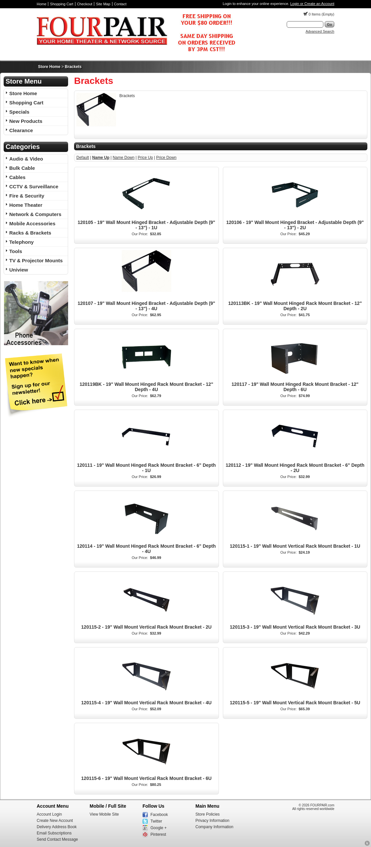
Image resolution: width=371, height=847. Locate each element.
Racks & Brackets (30, 233)
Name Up (100, 157)
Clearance (21, 130)
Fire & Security (26, 196)
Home (41, 4)
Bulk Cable (22, 168)
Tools (15, 251)
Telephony (21, 242)
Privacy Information (212, 820)
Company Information (214, 827)
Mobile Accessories (32, 223)
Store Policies (207, 814)
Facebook (159, 814)
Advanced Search (320, 31)
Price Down (166, 157)
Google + (158, 828)
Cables (17, 177)
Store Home (49, 66)
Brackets (73, 66)
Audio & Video (26, 159)
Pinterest (158, 834)
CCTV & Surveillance (33, 186)
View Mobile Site (104, 814)
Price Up (145, 157)
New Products (25, 121)
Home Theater (25, 205)
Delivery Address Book (57, 827)
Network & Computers (35, 214)
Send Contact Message (57, 839)
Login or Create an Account (312, 4)
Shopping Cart (61, 4)
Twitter (156, 821)
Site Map (103, 4)
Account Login (49, 814)
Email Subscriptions (54, 833)
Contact (120, 4)
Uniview (18, 270)
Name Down (124, 157)
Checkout (84, 4)
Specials (19, 112)
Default (82, 157)
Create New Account (55, 820)
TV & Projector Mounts (36, 260)
